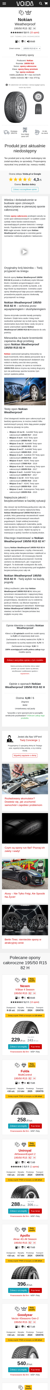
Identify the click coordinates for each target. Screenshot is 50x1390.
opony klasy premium (28, 69)
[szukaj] (41, 3)
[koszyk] (46, 3)
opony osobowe (27, 72)
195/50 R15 (29, 63)
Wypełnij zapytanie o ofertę (25, 755)
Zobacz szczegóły (18, 1047)
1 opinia (34, 1167)
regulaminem (24, 673)
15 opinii (35, 32)
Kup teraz (35, 1047)
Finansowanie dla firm (19, 1052)
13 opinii (35, 1002)
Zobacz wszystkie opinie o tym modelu (25, 660)
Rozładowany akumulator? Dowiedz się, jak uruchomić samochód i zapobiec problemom (23, 801)
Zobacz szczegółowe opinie (25, 189)
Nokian (30, 60)
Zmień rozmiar (14, 48)
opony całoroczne (28, 66)
